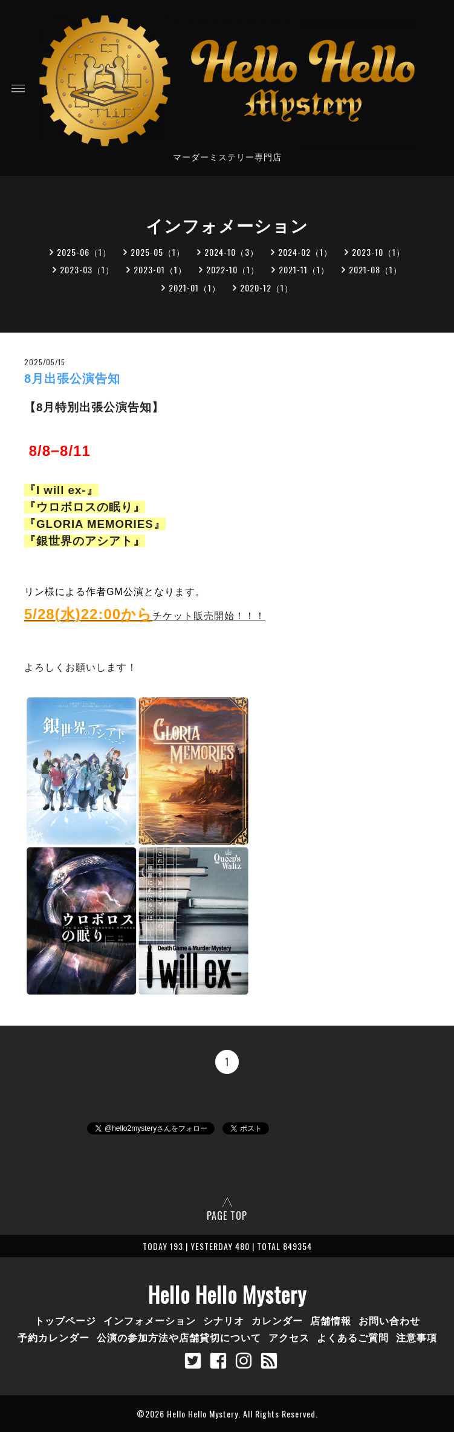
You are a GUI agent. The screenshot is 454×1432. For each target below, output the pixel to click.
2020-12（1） (266, 287)
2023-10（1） (378, 252)
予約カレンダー (53, 1337)
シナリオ (223, 1320)
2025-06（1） (84, 252)
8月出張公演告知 (72, 378)
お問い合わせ (389, 1320)
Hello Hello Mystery (227, 1294)
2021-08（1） (375, 269)
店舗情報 (330, 1320)
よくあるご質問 (353, 1337)
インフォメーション (149, 1320)
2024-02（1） (305, 252)
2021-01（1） (195, 287)
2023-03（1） (87, 269)
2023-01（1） (160, 269)
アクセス (289, 1337)
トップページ (65, 1320)
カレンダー (277, 1320)
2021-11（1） (304, 269)
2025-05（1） (158, 252)
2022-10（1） (232, 269)
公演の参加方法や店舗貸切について (179, 1337)
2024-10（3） (231, 252)
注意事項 (416, 1337)
